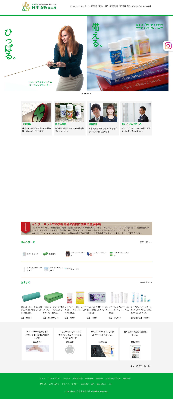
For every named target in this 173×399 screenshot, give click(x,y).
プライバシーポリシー (70, 384)
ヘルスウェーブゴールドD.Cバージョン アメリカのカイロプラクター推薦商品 (53, 310)
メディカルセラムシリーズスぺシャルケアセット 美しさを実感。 (119, 310)
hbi (110, 384)
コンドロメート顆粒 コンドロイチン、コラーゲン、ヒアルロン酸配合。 (75, 310)
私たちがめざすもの (134, 6)
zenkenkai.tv (101, 384)
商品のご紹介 (103, 6)
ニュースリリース (82, 6)
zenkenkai (147, 6)
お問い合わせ (54, 384)
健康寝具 (52, 254)
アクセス (43, 384)
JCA (92, 384)
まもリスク (75, 269)
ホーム (72, 6)
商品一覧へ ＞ (146, 242)
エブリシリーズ (32, 254)
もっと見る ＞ (146, 282)
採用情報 (122, 6)
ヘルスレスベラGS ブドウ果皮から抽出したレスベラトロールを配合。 (97, 310)
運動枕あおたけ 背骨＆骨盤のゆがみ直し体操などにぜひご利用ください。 (31, 310)
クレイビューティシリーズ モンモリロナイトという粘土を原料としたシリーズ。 (142, 310)
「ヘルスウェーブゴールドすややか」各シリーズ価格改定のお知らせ (69, 335)
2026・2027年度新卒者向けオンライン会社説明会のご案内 (37, 335)
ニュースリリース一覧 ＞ (141, 366)
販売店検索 (114, 6)
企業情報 (94, 6)
